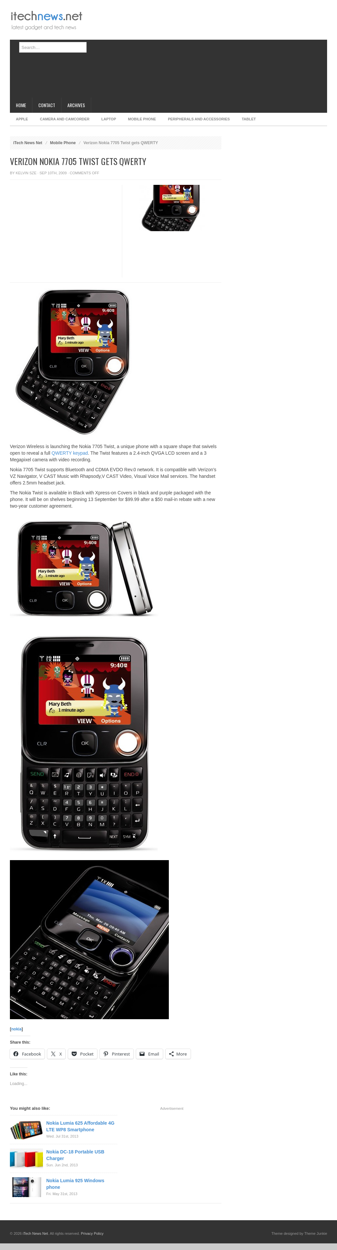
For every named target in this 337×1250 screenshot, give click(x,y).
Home (21, 105)
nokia (16, 1029)
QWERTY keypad (70, 453)
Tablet (249, 119)
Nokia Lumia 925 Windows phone (75, 1184)
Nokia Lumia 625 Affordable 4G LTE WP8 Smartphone (80, 1126)
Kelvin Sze (26, 173)
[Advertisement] (191, 51)
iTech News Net (27, 143)
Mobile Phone (142, 119)
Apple (22, 119)
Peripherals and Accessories (199, 119)
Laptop (108, 119)
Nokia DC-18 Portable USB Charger (75, 1155)
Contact (46, 105)
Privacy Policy (92, 1233)
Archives (76, 105)
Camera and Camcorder (65, 119)
